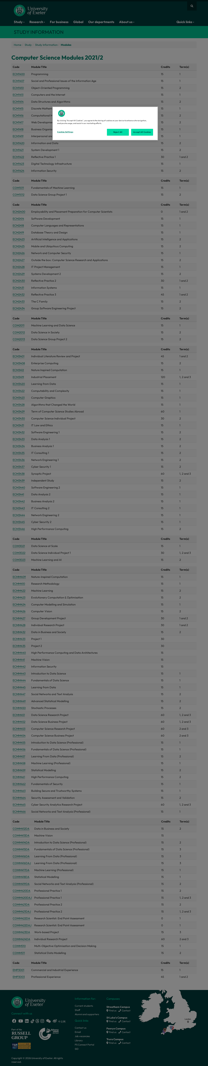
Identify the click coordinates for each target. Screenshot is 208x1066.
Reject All (117, 132)
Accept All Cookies (142, 132)
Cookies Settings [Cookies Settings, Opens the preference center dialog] (65, 132)
